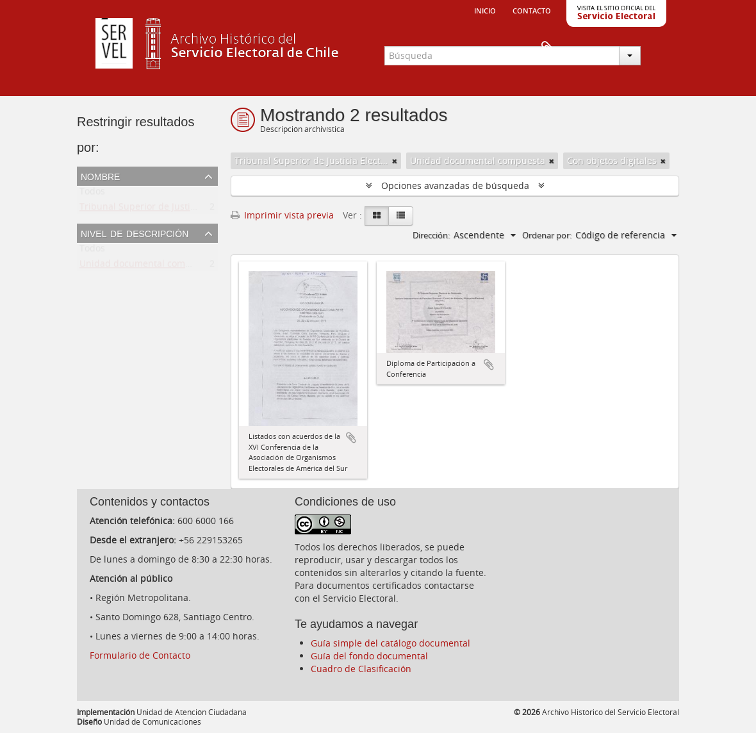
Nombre (100, 176)
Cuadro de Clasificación (361, 669)
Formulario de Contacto (140, 655)
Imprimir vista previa (282, 215)
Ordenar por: (546, 235)
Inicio (485, 10)
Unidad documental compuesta (147, 266)
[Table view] (400, 216)
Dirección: (431, 235)
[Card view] (377, 216)
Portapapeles (658, 49)
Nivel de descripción (134, 233)
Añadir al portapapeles (351, 437)
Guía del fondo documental (369, 656)
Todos (92, 194)
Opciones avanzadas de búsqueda (455, 185)
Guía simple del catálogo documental (390, 643)
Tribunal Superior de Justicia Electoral (160, 209)
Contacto (532, 10)
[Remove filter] (394, 160)
